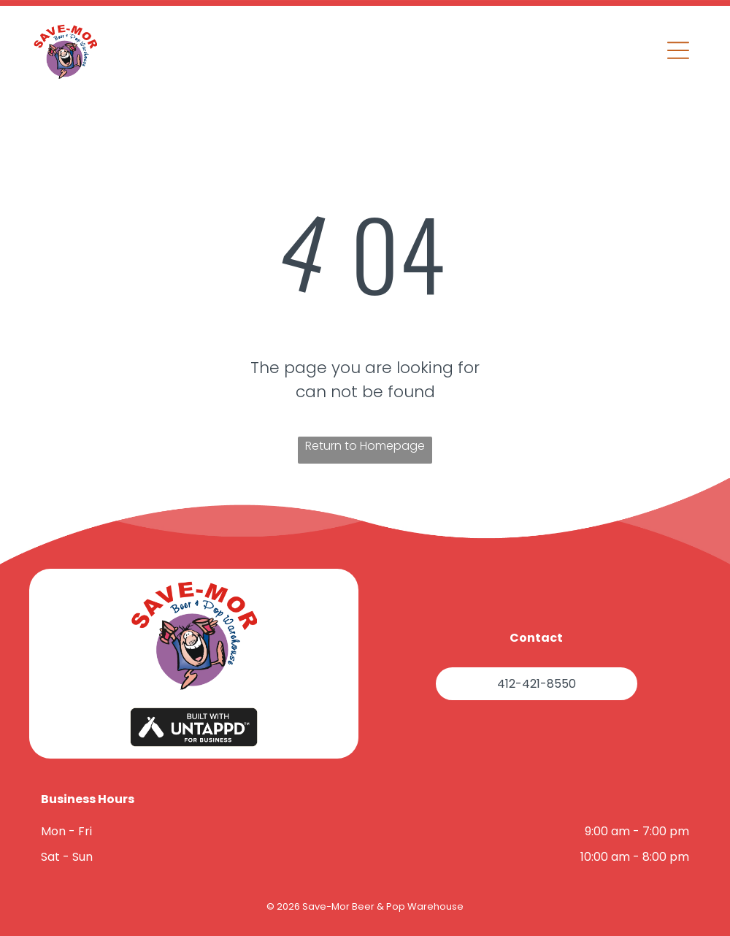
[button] (678, 50)
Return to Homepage (365, 445)
